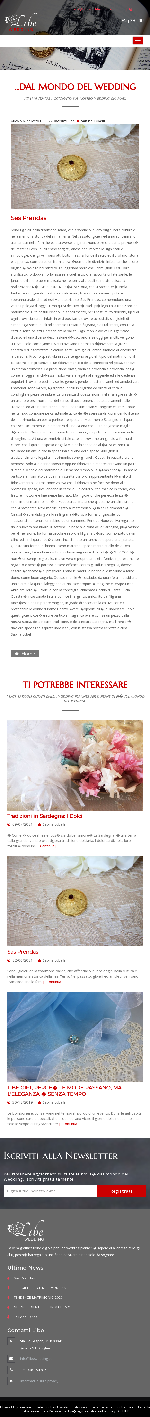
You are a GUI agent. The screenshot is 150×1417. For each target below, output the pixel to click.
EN (124, 20)
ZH (132, 20)
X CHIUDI (124, 1411)
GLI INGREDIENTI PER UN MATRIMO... (43, 1307)
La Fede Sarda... (27, 1317)
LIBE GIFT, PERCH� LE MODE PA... (41, 1288)
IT (116, 20)
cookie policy (106, 1411)
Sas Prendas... (26, 1278)
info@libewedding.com (92, 9)
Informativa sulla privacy (39, 1381)
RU (141, 20)
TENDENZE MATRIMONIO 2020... (40, 1298)
